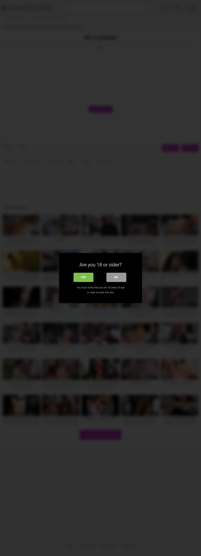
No (116, 277)
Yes (83, 277)
